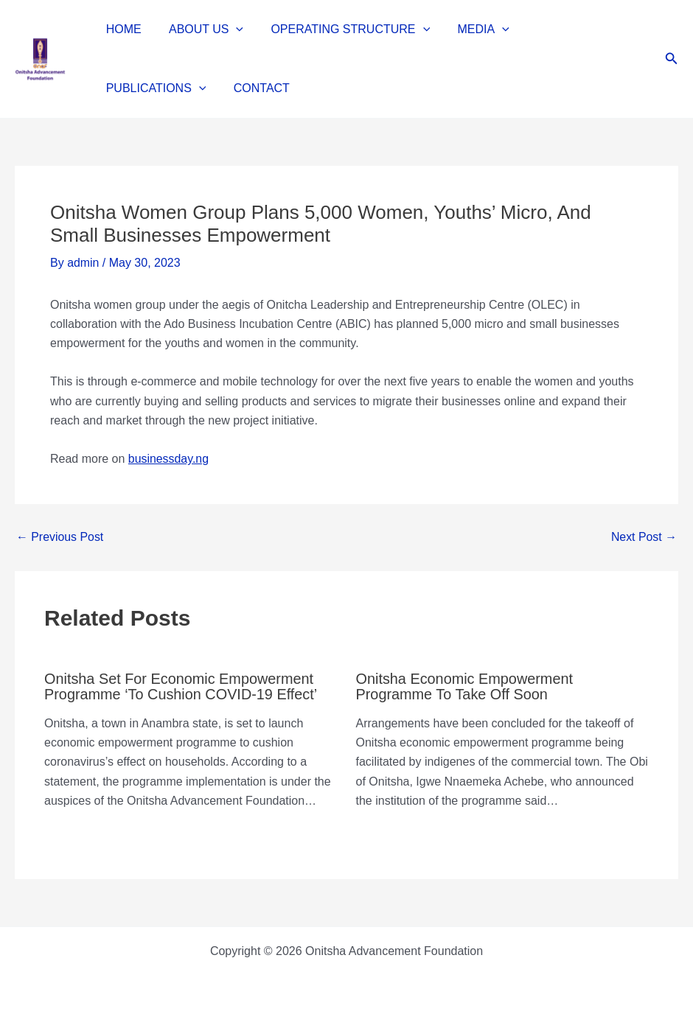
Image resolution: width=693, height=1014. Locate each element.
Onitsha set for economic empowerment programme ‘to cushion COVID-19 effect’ (181, 686)
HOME (121, 29)
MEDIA (469, 29)
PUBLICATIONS (569, 29)
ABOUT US (200, 29)
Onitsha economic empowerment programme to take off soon (465, 686)
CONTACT (132, 88)
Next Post (643, 537)
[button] (230, 29)
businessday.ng (168, 458)
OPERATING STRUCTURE (340, 29)
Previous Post (60, 537)
